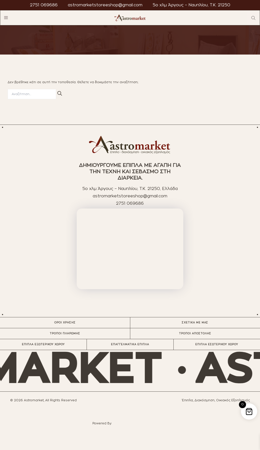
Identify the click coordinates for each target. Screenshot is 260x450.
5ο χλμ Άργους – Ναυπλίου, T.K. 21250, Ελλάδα (130, 189)
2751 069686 (44, 5)
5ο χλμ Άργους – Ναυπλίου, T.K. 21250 (191, 5)
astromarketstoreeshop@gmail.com (105, 5)
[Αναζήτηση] (59, 93)
